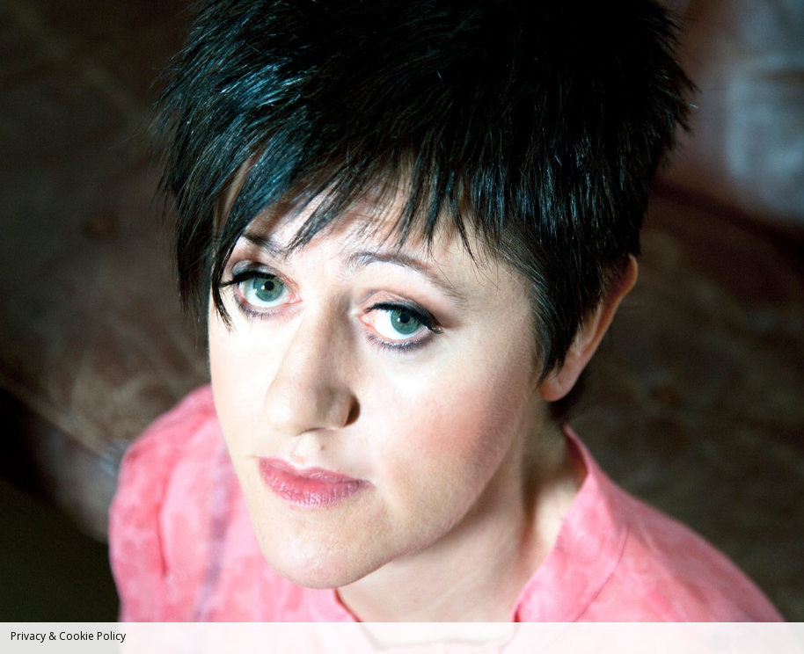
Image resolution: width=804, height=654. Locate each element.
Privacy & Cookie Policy (68, 636)
